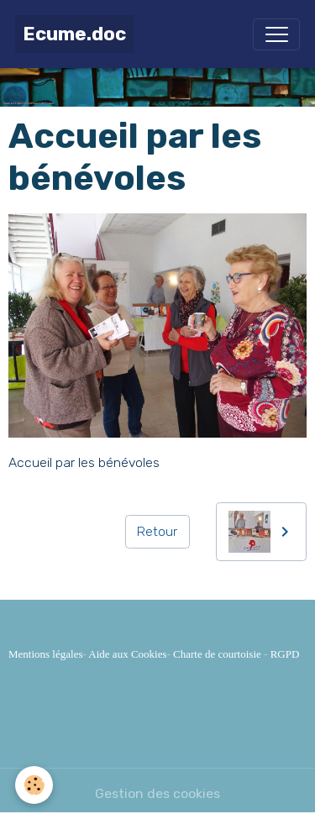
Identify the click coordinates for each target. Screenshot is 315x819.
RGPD (285, 654)
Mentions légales (45, 654)
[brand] (74, 34)
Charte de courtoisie (217, 654)
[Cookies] (34, 785)
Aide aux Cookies (127, 654)
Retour (157, 531)
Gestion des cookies (157, 793)
